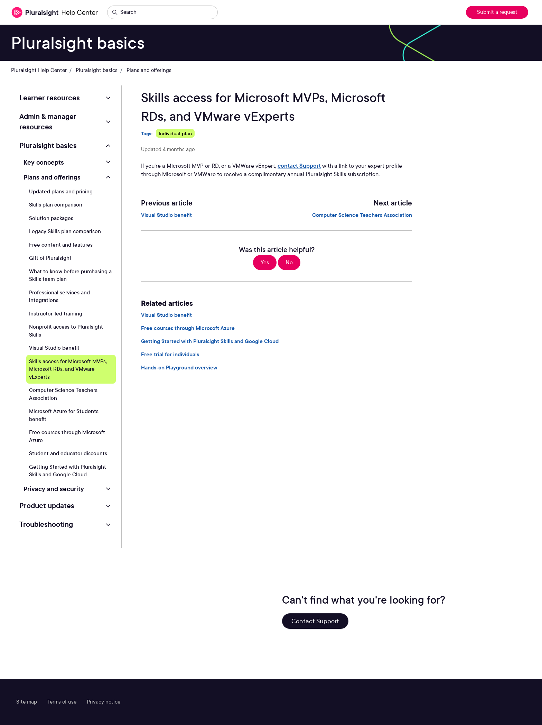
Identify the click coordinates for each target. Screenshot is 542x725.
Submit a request (497, 12)
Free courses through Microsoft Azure (188, 328)
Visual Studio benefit (166, 215)
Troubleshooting (46, 524)
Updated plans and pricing (61, 192)
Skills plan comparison (55, 205)
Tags (146, 133)
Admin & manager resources (47, 121)
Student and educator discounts (68, 453)
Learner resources (49, 98)
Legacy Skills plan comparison (65, 231)
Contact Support (315, 621)
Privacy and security (54, 489)
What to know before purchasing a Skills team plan (70, 275)
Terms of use (61, 702)
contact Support (299, 166)
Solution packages (51, 218)
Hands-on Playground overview (179, 368)
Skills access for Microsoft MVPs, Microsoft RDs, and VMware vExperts (68, 369)
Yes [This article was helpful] (265, 262)
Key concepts (44, 162)
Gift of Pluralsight (50, 258)
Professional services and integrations (59, 297)
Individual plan (175, 133)
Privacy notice (103, 702)
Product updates (46, 506)
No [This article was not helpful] (289, 262)
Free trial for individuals (170, 354)
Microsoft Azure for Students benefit (64, 415)
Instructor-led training (55, 314)
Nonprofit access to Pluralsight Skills (66, 331)
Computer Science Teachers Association (362, 215)
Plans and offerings (149, 70)
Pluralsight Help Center (39, 70)
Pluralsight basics (97, 70)
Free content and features (61, 245)
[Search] (162, 12)
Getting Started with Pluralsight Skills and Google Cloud (210, 341)
